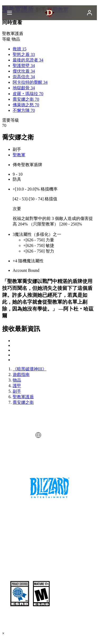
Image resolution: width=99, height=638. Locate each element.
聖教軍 (19, 155)
